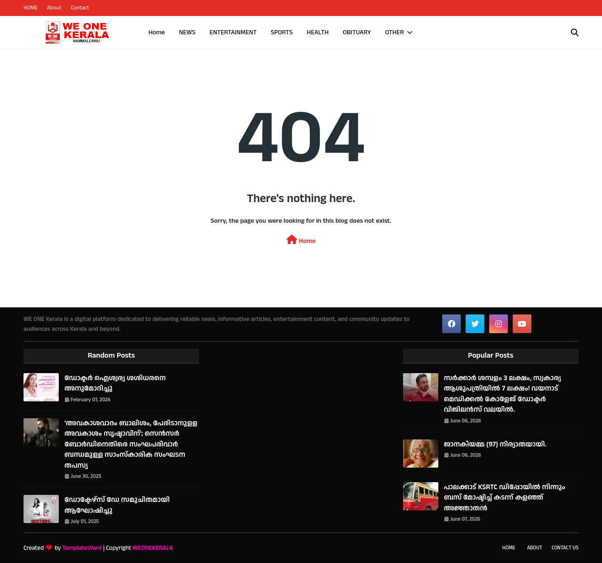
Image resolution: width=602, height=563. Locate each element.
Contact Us (565, 548)
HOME (31, 8)
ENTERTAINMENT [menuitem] (233, 32)
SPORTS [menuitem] (282, 32)
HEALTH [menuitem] (318, 32)
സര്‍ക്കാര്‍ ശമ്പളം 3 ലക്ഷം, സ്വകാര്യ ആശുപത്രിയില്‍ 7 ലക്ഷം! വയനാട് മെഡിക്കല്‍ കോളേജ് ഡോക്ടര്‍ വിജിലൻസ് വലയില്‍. (502, 394)
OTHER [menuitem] (394, 32)
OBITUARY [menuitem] (357, 32)
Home (301, 240)
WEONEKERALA (153, 548)
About (54, 8)
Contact (80, 8)
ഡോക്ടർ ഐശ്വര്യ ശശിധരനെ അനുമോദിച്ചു (115, 383)
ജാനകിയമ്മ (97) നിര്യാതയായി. (495, 444)
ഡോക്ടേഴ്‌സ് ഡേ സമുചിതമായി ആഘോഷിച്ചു (117, 505)
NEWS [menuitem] (187, 32)
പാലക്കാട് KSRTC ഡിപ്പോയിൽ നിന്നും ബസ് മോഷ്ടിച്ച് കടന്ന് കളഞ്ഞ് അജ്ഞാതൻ (504, 497)
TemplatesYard (82, 548)
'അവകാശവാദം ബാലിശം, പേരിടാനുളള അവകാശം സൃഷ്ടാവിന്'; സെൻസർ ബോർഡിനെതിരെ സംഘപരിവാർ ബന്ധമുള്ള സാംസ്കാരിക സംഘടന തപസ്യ (131, 444)
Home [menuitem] (157, 32)
